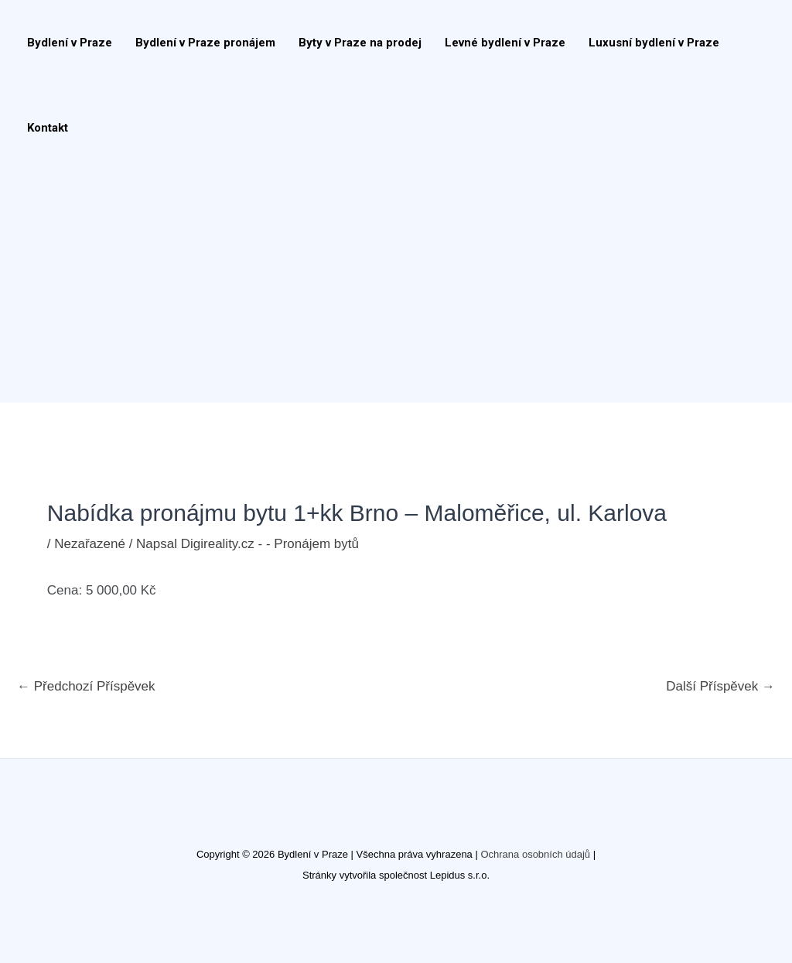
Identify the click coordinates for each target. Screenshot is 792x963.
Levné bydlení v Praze (505, 43)
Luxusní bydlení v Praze (654, 43)
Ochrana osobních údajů (535, 854)
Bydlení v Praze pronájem (205, 43)
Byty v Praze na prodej (360, 43)
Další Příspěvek (720, 686)
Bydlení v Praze (69, 43)
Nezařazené (89, 543)
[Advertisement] (388, 286)
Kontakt (47, 128)
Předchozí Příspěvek (86, 686)
